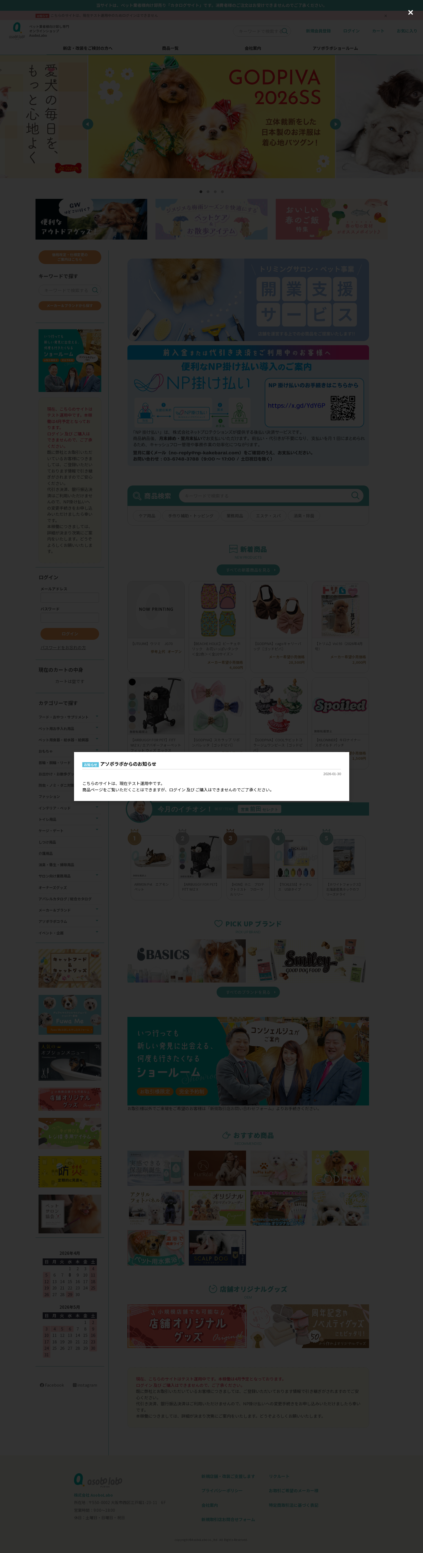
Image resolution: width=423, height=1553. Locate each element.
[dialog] (211, 776)
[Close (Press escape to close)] (410, 12)
